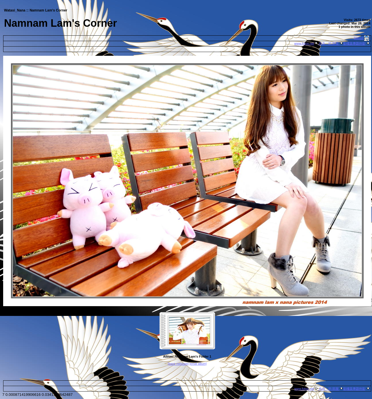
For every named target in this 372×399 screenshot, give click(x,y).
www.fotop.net (304, 43)
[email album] (197, 363)
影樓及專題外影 (354, 43)
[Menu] (359, 38)
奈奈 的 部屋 (329, 43)
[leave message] (178, 363)
